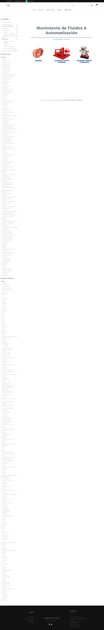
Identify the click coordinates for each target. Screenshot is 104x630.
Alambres (6, 44)
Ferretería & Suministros (7, 26)
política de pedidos (75, 624)
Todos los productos (7, 22)
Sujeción (5, 32)
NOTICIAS (32, 616)
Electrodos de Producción (10, 48)
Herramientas (6, 30)
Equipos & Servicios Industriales (9, 50)
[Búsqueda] (91, 5)
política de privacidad (75, 616)
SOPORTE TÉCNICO (30, 618)
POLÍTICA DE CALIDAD (75, 626)
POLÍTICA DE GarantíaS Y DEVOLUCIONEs (76, 622)
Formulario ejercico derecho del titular (78, 619)
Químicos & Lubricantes (8, 34)
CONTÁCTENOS (30, 621)
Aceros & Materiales (6, 24)
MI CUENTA (72, 613)
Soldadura (5, 39)
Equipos (5, 28)
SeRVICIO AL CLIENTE (29, 620)
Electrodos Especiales (9, 46)
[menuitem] (34, 9)
